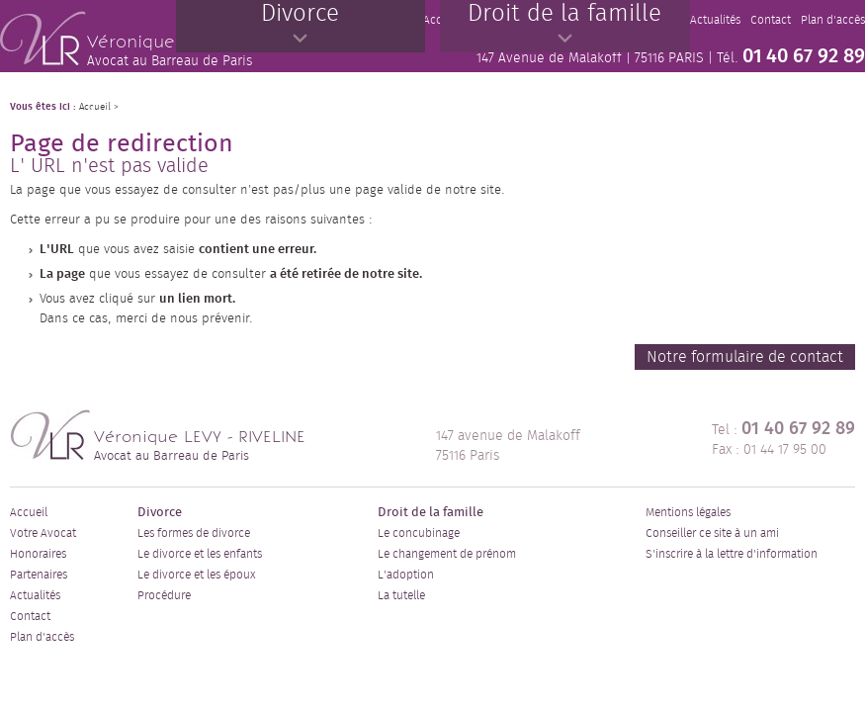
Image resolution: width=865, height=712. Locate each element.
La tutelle (401, 595)
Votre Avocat (43, 533)
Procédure (164, 595)
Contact (30, 616)
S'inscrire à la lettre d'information (732, 554)
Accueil (28, 512)
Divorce (159, 512)
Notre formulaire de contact (745, 357)
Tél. (791, 56)
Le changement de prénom (447, 554)
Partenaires (38, 574)
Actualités (35, 595)
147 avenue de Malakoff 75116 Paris (508, 446)
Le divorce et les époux (196, 574)
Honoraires (38, 554)
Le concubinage (419, 533)
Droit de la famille (430, 512)
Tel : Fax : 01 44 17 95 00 (783, 438)
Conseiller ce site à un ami (712, 533)
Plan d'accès (42, 637)
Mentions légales (688, 512)
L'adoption (406, 574)
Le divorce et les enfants (199, 554)
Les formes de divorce (193, 533)
